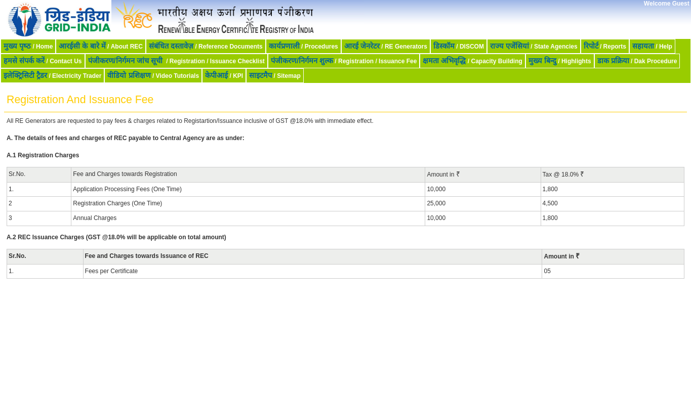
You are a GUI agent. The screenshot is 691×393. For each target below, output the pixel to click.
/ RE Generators (385, 46)
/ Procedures (303, 46)
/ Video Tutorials (153, 75)
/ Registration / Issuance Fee (344, 61)
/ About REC (101, 46)
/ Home (28, 46)
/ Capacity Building (472, 61)
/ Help (652, 46)
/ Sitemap (275, 75)
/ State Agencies (534, 46)
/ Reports (605, 46)
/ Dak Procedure (637, 61)
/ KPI (224, 75)
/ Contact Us (43, 61)
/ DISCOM (458, 46)
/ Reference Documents (206, 46)
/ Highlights (560, 61)
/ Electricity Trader (52, 75)
